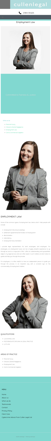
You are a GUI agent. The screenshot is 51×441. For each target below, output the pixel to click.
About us (5, 398)
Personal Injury (10, 124)
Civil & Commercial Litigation (14, 132)
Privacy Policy (7, 411)
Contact (5, 408)
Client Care (6, 414)
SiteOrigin (32, 436)
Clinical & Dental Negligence (14, 127)
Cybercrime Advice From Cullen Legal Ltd (17, 417)
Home (4, 394)
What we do (6, 401)
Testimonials (6, 404)
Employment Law (11, 130)
